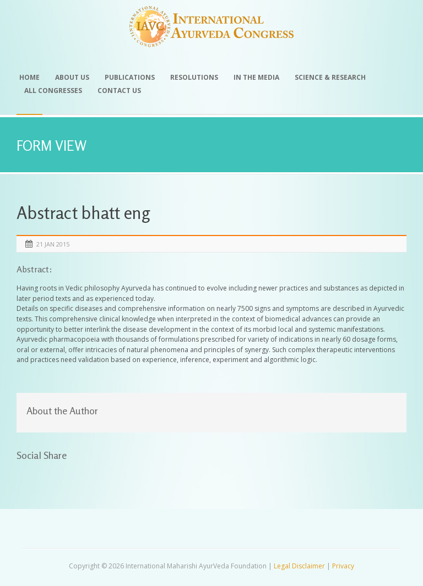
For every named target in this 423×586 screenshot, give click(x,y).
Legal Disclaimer (299, 566)
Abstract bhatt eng (83, 212)
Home (29, 77)
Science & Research (330, 77)
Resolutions (194, 77)
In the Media (256, 77)
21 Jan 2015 (52, 244)
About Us (72, 77)
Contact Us (119, 90)
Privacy (343, 566)
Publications (130, 77)
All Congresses (53, 90)
